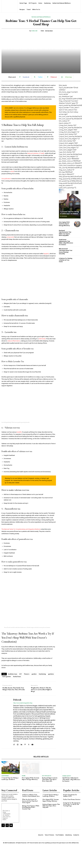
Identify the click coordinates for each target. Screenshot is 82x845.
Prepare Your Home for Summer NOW (70, 795)
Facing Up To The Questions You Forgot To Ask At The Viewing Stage (71, 804)
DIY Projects (46, 775)
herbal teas (17, 676)
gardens (51, 674)
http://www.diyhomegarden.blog (22, 703)
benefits (19, 432)
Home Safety (66, 775)
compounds (10, 237)
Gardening (42, 674)
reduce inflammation (13, 341)
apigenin (46, 253)
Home (23, 775)
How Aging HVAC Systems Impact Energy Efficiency (64, 223)
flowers (26, 674)
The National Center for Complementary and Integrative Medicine (20, 529)
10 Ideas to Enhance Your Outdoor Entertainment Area (31, 795)
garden (34, 674)
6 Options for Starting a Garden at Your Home (65, 260)
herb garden (6, 676)
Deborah (34, 31)
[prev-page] (73, 192)
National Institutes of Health (35, 153)
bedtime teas (12, 674)
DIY (20, 674)
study (12, 171)
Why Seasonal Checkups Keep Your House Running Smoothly (65, 251)
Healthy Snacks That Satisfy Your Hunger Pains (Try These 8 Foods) (14, 688)
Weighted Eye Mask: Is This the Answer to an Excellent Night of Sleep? (41, 689)
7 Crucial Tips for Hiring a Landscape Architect (69, 213)
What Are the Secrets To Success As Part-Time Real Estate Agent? (30, 800)
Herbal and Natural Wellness (41, 17)
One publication (6, 178)
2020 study (42, 339)
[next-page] (76, 192)
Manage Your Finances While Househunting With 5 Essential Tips (30, 807)
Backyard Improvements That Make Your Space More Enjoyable (65, 233)
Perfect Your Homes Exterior (71, 799)
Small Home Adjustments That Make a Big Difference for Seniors (66, 242)
